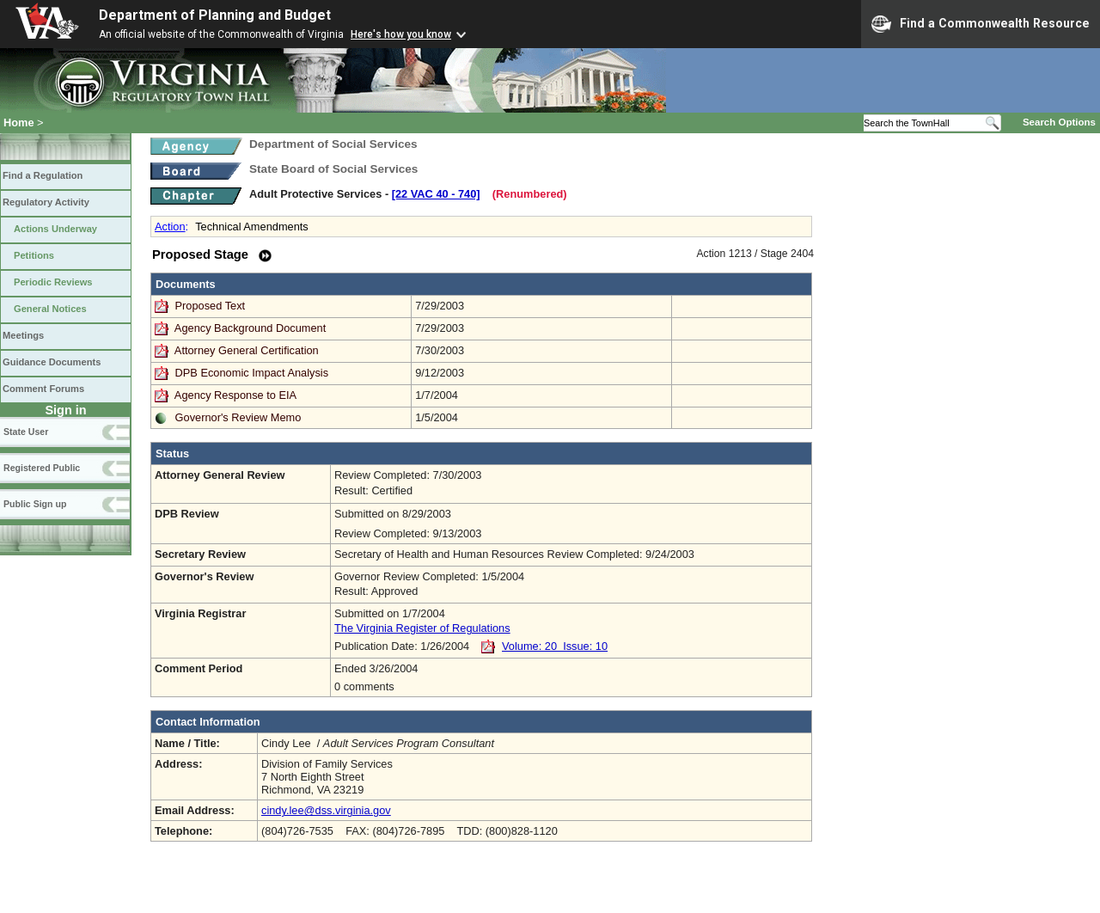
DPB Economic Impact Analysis (252, 372)
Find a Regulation (42, 175)
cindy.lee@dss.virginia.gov (326, 810)
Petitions (34, 255)
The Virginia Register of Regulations (422, 628)
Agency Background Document (250, 328)
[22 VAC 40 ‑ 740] (436, 193)
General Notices (50, 308)
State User (25, 431)
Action (170, 226)
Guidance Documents (52, 362)
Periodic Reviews (53, 282)
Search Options (1059, 122)
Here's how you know (401, 34)
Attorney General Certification (246, 350)
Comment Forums (43, 388)
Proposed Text (211, 305)
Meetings (23, 335)
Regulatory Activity (46, 202)
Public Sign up (34, 504)
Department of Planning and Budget (215, 15)
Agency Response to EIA (235, 395)
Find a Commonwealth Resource (980, 24)
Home (18, 122)
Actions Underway (55, 229)
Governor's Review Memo (238, 417)
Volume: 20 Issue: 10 (555, 646)
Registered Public (41, 468)
